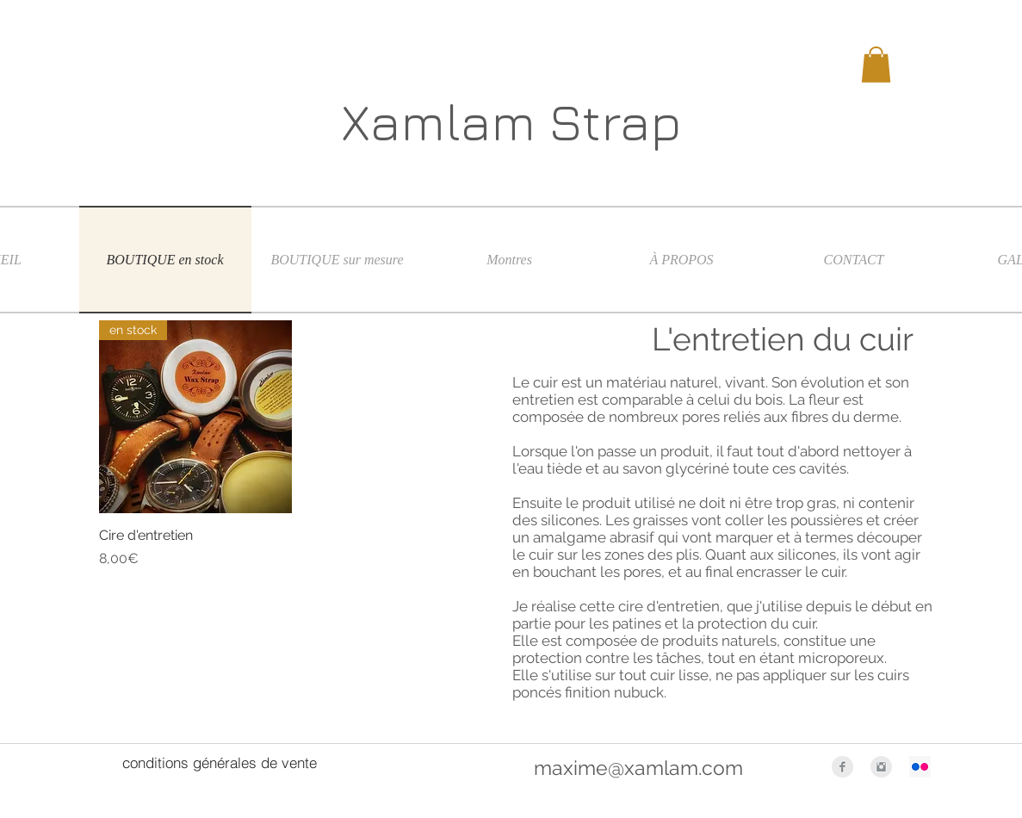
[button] (876, 64)
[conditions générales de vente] (219, 763)
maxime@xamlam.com (638, 767)
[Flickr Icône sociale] (920, 767)
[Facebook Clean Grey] (842, 767)
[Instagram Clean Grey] (881, 767)
